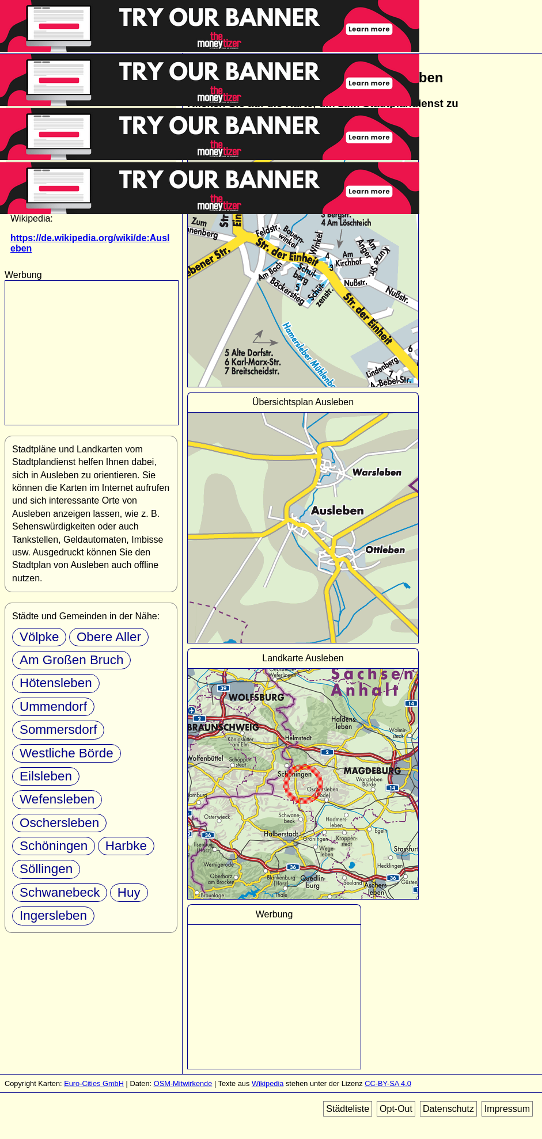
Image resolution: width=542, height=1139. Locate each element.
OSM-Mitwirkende (183, 1083)
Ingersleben (53, 915)
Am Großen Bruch (71, 660)
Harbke (126, 846)
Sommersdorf (58, 729)
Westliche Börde (66, 753)
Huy (129, 892)
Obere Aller (109, 637)
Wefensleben (57, 799)
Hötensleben (56, 683)
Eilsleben (46, 776)
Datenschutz (448, 1109)
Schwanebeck (60, 892)
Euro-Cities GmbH (94, 1083)
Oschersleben (59, 823)
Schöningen (54, 846)
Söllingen (46, 869)
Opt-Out (396, 1109)
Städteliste (347, 1109)
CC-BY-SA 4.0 (388, 1083)
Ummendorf (53, 706)
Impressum (507, 1109)
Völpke (39, 637)
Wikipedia (267, 1083)
